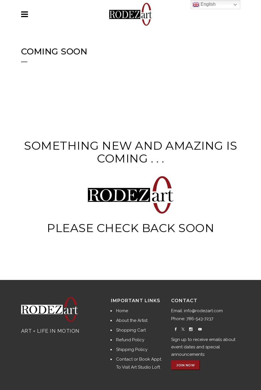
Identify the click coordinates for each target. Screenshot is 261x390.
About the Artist (131, 320)
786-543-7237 (199, 318)
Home (122, 310)
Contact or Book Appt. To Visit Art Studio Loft (139, 363)
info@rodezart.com (203, 310)
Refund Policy (130, 339)
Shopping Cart (131, 330)
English (204, 4)
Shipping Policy (131, 349)
